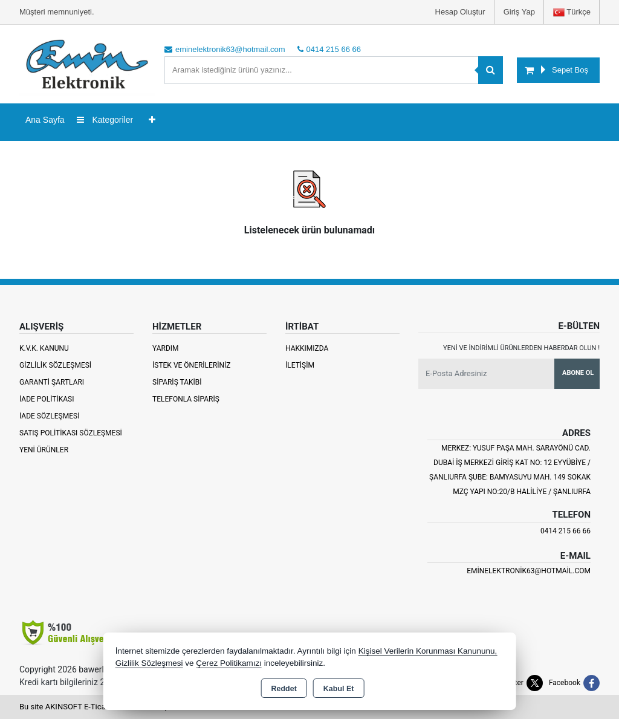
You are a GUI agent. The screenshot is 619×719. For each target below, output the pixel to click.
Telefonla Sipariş (185, 399)
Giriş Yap (519, 11)
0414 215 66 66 (565, 531)
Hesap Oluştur (460, 11)
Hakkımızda (306, 348)
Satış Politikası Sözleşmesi (70, 433)
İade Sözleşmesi (49, 416)
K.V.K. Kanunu (44, 348)
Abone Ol (578, 373)
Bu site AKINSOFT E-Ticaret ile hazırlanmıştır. (97, 706)
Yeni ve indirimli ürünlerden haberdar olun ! (521, 348)
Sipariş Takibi (177, 382)
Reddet (283, 689)
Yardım (165, 348)
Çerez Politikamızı (229, 663)
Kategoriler (105, 120)
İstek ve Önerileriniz (191, 365)
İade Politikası (46, 399)
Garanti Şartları (51, 382)
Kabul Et (338, 689)
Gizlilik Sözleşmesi (55, 365)
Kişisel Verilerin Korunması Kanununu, (427, 651)
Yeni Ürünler (43, 450)
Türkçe (572, 12)
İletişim (299, 365)
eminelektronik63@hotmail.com (529, 571)
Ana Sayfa (45, 120)
